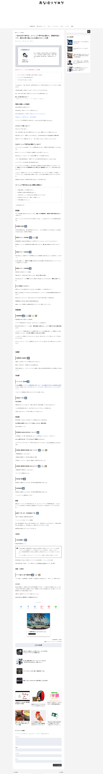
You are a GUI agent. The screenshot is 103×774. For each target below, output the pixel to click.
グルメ (49, 26)
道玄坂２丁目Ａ (20, 398)
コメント (17, 715)
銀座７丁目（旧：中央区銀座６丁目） (26, 513)
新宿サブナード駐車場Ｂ (22, 237)
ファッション (55, 26)
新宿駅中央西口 (20, 226)
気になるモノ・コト (41, 26)
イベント (67, 26)
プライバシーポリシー (51, 770)
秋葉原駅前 (19, 315)
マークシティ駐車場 (21, 381)
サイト (16, 738)
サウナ (61, 26)
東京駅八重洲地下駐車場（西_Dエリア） (27, 466)
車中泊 (60, 641)
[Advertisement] (51, 15)
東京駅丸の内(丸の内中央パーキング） (26, 432)
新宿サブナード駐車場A (22, 252)
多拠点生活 (32, 26)
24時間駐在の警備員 (41, 563)
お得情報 (60, 639)
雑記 (72, 26)
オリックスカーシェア (52, 641)
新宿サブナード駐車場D (22, 268)
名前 (16, 726)
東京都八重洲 (19, 479)
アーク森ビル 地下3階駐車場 (23, 575)
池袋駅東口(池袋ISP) (21, 358)
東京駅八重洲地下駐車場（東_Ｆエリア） (27, 450)
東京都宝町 (19, 488)
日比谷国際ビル (20, 540)
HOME (51, 768)
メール (17, 732)
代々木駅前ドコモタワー (22, 286)
